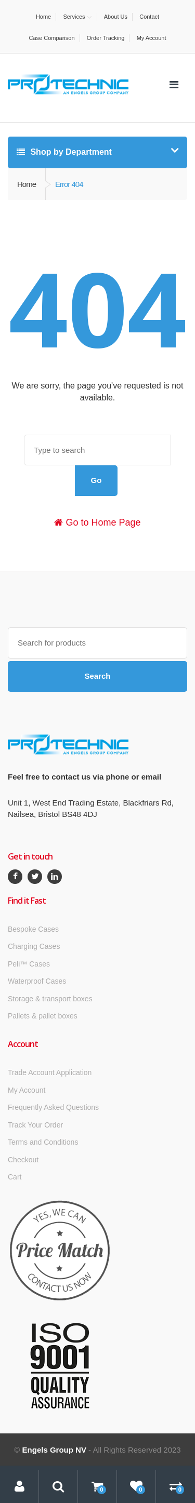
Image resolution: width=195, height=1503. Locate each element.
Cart (14, 1177)
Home (43, 17)
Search (97, 676)
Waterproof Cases (37, 981)
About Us (115, 17)
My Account (151, 38)
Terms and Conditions (43, 1142)
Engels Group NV (54, 1449)
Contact (149, 17)
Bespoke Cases (33, 929)
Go (96, 480)
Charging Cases (34, 946)
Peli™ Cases (29, 964)
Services (74, 17)
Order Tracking (106, 38)
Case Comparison (52, 38)
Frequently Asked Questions (53, 1107)
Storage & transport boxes (50, 999)
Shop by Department (64, 151)
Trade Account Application (50, 1072)
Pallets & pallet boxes (42, 1016)
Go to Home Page (97, 522)
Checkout (23, 1160)
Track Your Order (35, 1125)
